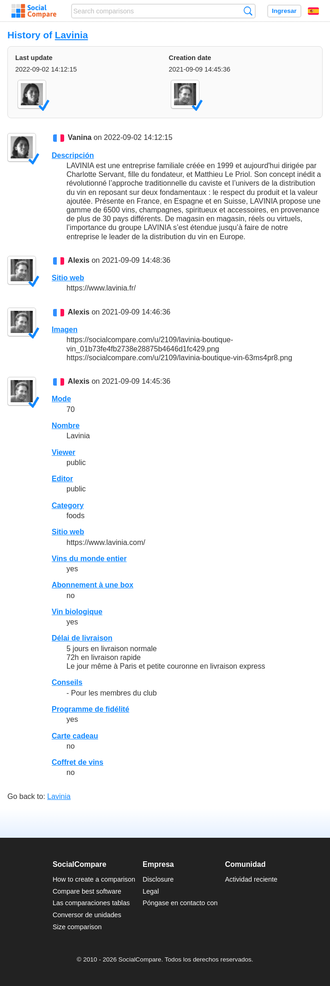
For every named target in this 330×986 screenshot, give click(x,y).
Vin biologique (77, 612)
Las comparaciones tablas (91, 903)
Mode (61, 399)
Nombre (65, 425)
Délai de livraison (82, 638)
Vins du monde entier (89, 559)
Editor (62, 479)
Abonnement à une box (92, 585)
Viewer (63, 452)
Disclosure (158, 879)
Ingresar (284, 10)
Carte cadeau (75, 736)
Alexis (79, 260)
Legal (151, 891)
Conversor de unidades (87, 915)
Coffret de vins (77, 762)
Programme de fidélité (90, 709)
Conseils (67, 682)
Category (68, 505)
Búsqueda (248, 10)
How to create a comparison (94, 879)
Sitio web (68, 278)
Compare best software (87, 891)
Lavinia (71, 35)
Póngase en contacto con (180, 903)
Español (313, 11)
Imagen (65, 329)
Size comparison (77, 927)
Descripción (73, 155)
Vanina (80, 138)
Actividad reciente (251, 879)
